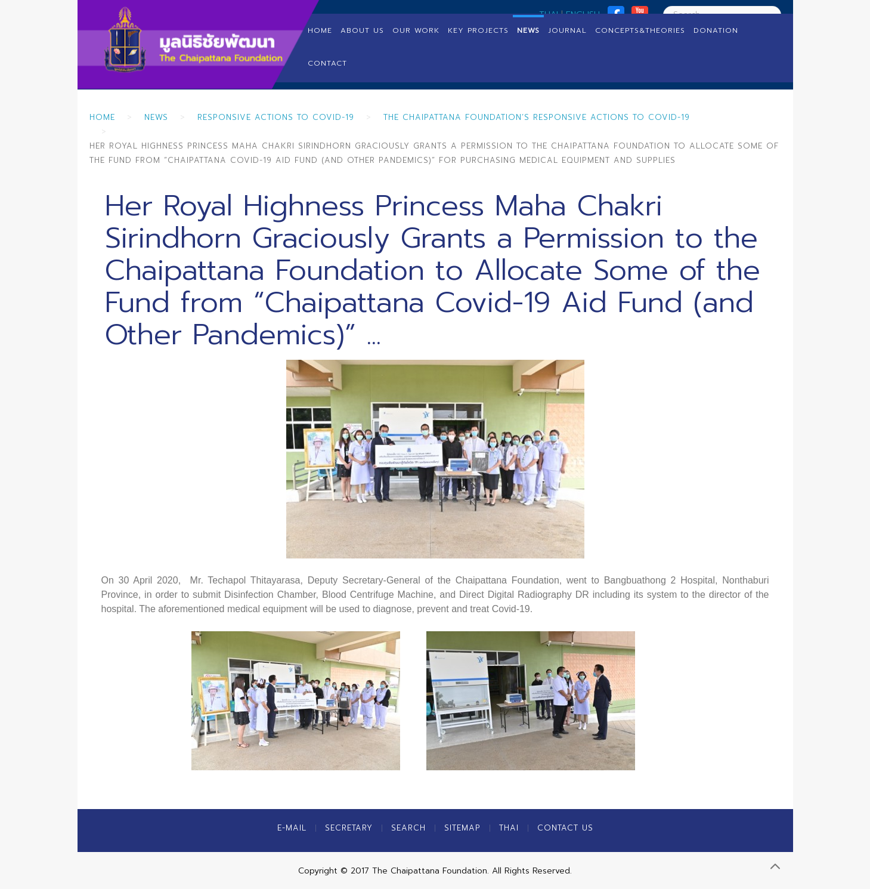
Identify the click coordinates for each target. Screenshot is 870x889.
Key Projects (478, 30)
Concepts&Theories (640, 30)
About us (362, 30)
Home (320, 30)
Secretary (349, 828)
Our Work (415, 30)
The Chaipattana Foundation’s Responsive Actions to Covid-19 (536, 117)
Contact (327, 63)
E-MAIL (291, 828)
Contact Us (565, 828)
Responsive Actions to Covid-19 (275, 117)
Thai (509, 828)
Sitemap (462, 828)
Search (408, 828)
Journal (567, 30)
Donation (715, 30)
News (528, 30)
